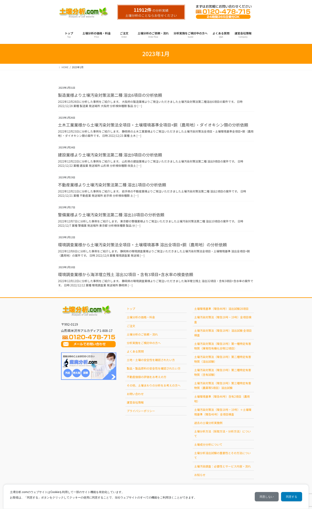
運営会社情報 (135, 402)
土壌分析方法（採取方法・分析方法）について (222, 433)
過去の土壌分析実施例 (208, 423)
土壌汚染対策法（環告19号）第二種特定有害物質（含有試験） (222, 372)
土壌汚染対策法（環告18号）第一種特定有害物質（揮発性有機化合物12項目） (222, 346)
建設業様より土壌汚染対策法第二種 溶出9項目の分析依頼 (110, 155)
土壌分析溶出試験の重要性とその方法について (222, 455)
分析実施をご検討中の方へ (144, 343)
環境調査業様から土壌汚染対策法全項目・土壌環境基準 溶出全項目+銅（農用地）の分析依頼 (142, 245)
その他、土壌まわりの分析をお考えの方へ (154, 385)
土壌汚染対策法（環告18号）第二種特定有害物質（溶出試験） (222, 359)
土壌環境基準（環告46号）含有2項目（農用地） (222, 398)
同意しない (267, 496)
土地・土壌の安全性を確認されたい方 (151, 360)
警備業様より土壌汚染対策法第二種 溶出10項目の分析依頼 (111, 215)
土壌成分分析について (208, 444)
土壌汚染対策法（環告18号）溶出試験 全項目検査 (223, 332)
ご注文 (131, 326)
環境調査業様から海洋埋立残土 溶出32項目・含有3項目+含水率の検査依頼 (125, 274)
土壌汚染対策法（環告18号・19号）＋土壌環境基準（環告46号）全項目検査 (222, 412)
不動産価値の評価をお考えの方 (146, 377)
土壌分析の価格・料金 (141, 317)
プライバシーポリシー (141, 411)
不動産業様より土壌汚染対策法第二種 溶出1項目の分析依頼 (112, 185)
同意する (291, 496)
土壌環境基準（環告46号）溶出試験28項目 (221, 309)
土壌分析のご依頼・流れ (142, 334)
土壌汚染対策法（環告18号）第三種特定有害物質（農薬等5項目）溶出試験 (222, 385)
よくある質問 (135, 351)
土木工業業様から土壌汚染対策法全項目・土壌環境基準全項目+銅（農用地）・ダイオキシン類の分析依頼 (153, 125)
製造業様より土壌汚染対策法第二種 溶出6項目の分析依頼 (110, 95)
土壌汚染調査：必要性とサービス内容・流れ (222, 466)
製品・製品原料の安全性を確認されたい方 (154, 368)
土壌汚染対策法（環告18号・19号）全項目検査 (222, 319)
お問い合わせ (135, 394)
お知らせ (199, 475)
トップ (131, 309)
